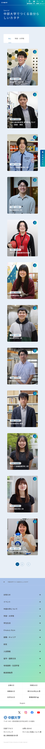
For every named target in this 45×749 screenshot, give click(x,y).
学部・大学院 (19, 38)
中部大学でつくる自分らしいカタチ (18, 582)
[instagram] (26, 712)
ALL (9, 38)
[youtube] (39, 712)
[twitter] (20, 712)
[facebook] (33, 712)
